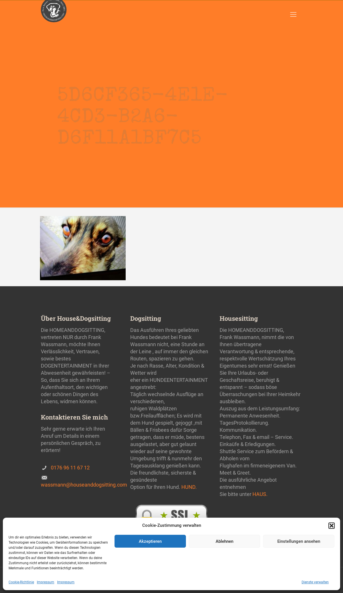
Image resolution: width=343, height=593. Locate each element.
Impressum (45, 582)
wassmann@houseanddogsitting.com (84, 485)
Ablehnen (224, 541)
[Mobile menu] (293, 14)
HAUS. (260, 494)
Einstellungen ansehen (298, 541)
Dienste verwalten (315, 582)
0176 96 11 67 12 (70, 468)
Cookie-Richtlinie (21, 582)
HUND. (189, 487)
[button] (331, 526)
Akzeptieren (150, 541)
